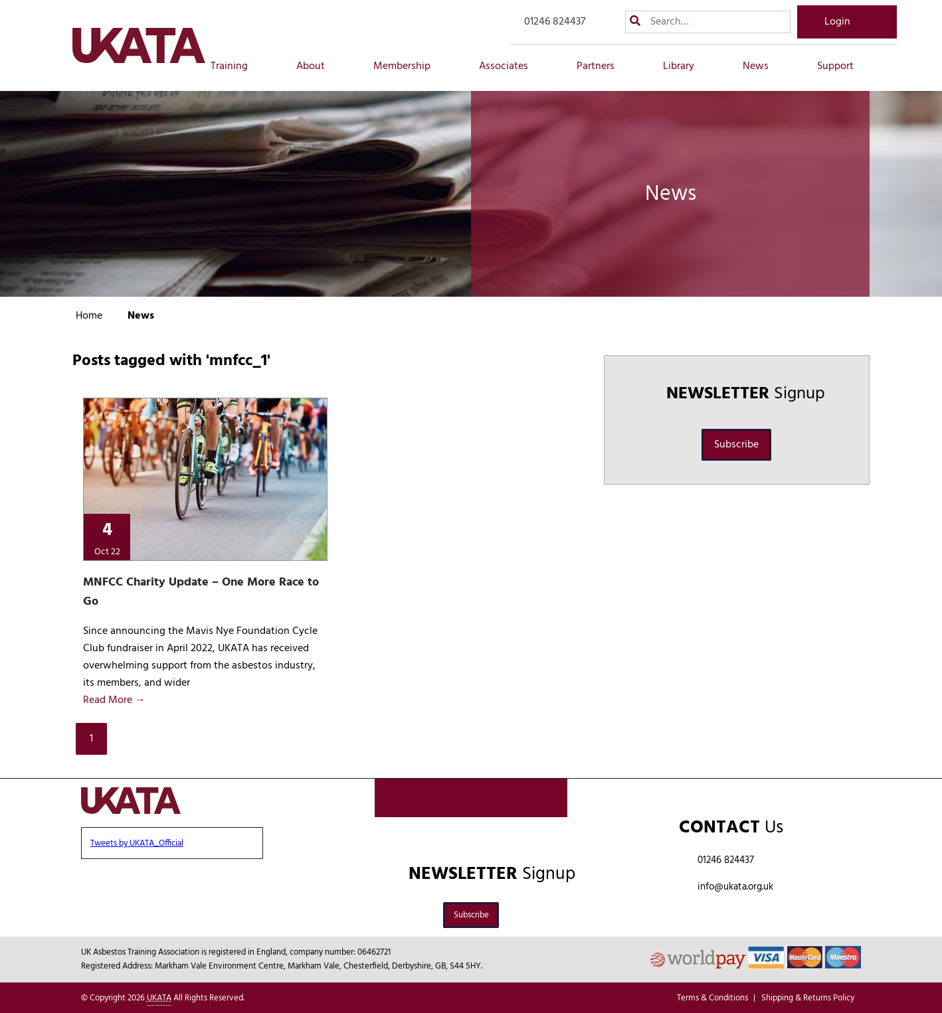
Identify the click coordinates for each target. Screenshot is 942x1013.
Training (236, 66)
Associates (511, 66)
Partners (603, 66)
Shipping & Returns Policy (807, 998)
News (763, 66)
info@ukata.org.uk (735, 887)
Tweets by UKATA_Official (136, 843)
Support (842, 66)
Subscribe (736, 444)
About (317, 66)
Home (89, 316)
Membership (409, 66)
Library (686, 66)
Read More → (114, 700)
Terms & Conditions (712, 998)
